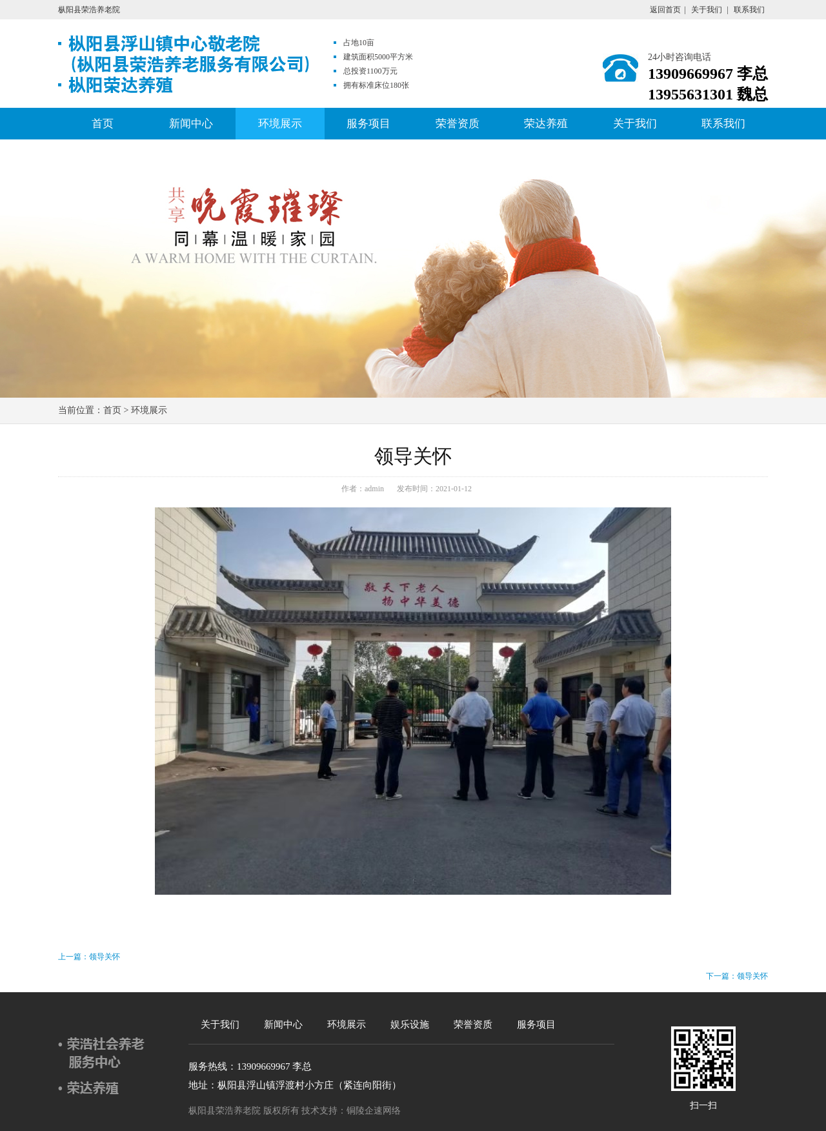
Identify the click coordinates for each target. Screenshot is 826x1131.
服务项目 (368, 123)
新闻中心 (191, 123)
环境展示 (280, 123)
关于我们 (706, 9)
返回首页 (665, 9)
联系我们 (749, 9)
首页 (103, 123)
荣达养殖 (546, 123)
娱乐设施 (409, 1024)
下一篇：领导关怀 (737, 976)
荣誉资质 (457, 123)
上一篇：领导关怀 (89, 956)
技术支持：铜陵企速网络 (351, 1111)
